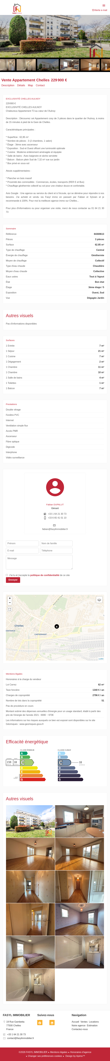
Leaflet (101, 659)
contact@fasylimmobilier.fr (20, 1038)
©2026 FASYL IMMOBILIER (33, 1052)
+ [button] (10, 598)
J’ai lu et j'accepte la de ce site (39, 575)
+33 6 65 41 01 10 (57, 518)
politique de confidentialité (44, 575)
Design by (75, 1056)
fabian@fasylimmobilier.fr (55, 529)
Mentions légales (58, 1052)
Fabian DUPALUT (55, 504)
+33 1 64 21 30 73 (57, 514)
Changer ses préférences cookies (45, 1056)
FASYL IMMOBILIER (16, 1015)
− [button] (10, 603)
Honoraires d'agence (80, 1052)
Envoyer (12, 580)
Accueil (17, 8)
